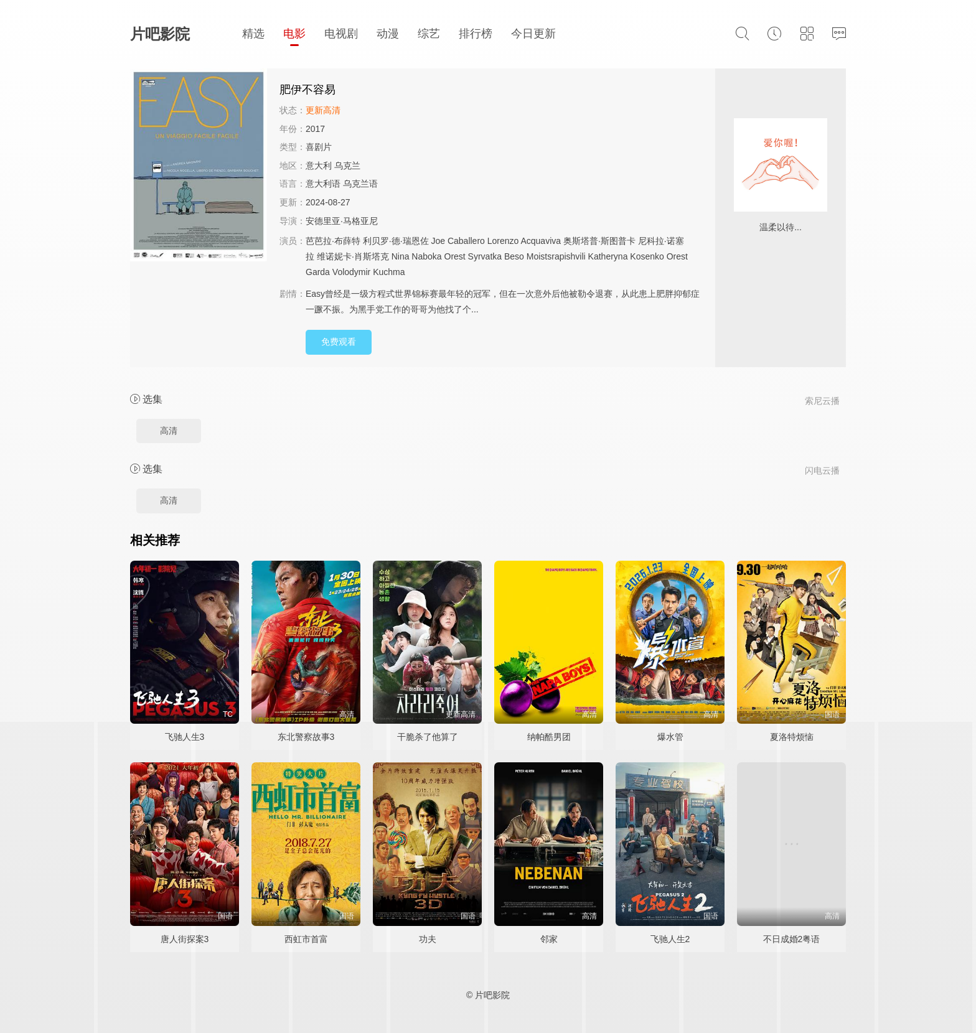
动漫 (388, 33)
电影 (294, 33)
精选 (253, 33)
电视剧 (341, 33)
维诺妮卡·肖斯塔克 (353, 256)
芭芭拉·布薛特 (333, 241)
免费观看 (338, 342)
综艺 (429, 33)
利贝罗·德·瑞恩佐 (396, 241)
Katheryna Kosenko (626, 256)
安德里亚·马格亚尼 (342, 221)
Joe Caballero (457, 241)
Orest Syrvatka (473, 256)
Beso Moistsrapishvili (545, 256)
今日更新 (533, 33)
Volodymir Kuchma (368, 272)
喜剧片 (319, 147)
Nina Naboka (417, 256)
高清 (168, 431)
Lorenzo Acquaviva (524, 241)
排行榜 (475, 33)
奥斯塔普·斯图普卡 (599, 241)
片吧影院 (160, 34)
